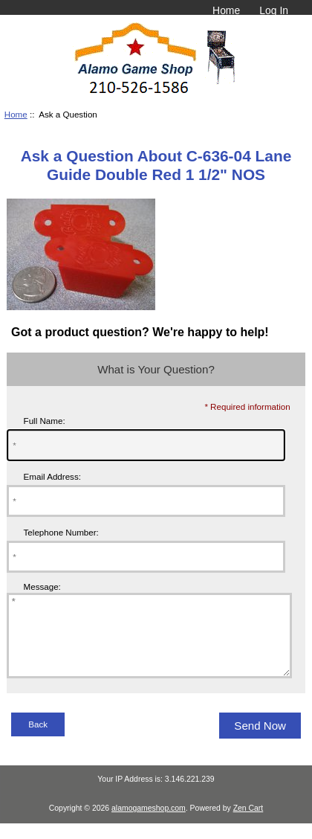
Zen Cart (248, 824)
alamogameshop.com (148, 824)
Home (226, 10)
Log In (273, 10)
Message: (42, 586)
